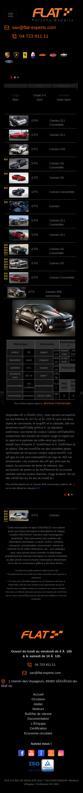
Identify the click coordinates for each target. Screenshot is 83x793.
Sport (39, 99)
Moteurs (38, 709)
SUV (39, 85)
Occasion (38, 699)
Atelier (38, 704)
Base (15, 99)
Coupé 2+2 (39, 95)
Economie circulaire (38, 733)
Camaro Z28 (57, 149)
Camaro (54, 206)
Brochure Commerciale (57, 403)
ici (37, 488)
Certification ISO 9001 (47, 784)
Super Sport (64, 99)
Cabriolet (64, 95)
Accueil (38, 694)
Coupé (15, 95)
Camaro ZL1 (57, 134)
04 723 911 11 (33, 36)
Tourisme (63, 85)
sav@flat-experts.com (33, 27)
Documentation (38, 718)
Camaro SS (56, 177)
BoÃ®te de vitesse (38, 714)
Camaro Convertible (61, 191)
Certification (38, 728)
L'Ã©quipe (38, 723)
